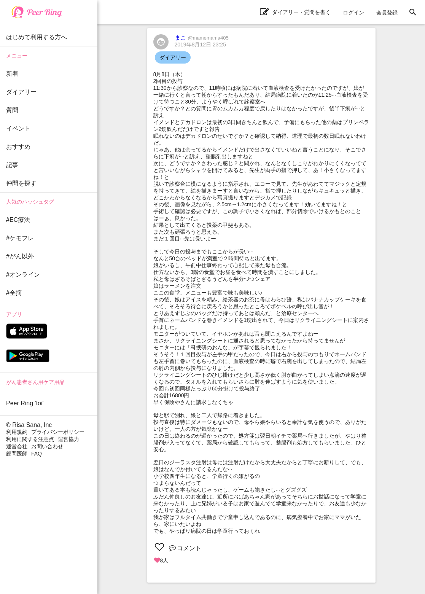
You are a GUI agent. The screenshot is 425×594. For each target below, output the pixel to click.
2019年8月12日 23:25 (200, 44)
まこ (202, 37)
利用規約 (16, 432)
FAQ (36, 454)
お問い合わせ (47, 446)
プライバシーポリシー (57, 432)
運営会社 (16, 446)
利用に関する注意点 (30, 439)
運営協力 (68, 439)
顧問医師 (16, 454)
